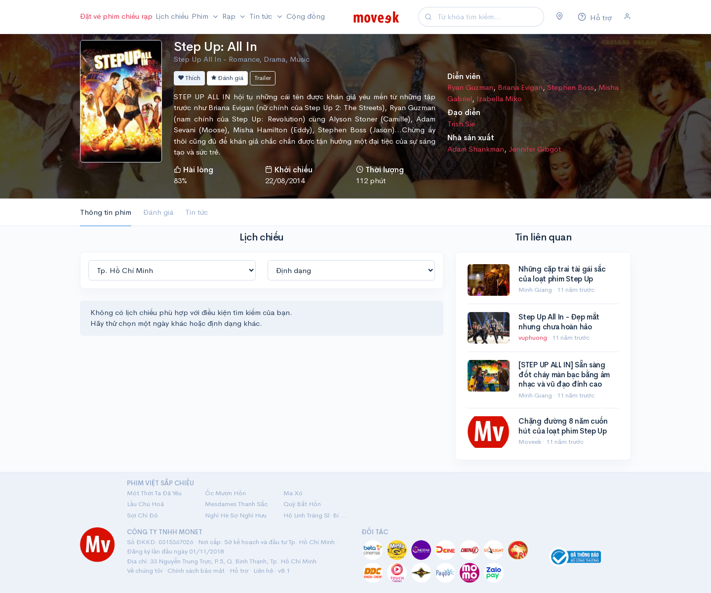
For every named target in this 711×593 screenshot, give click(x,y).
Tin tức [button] (261, 16)
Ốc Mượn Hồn (225, 493)
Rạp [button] (229, 16)
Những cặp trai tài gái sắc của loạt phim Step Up (561, 273)
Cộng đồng (305, 16)
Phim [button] (201, 16)
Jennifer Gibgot (535, 149)
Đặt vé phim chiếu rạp (116, 16)
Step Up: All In (215, 47)
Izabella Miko (499, 98)
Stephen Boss (570, 87)
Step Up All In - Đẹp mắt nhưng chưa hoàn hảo (558, 321)
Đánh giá (227, 78)
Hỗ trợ (239, 570)
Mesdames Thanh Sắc (236, 504)
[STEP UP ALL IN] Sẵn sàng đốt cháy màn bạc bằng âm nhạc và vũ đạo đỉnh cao (564, 374)
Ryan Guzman (470, 87)
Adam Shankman (475, 149)
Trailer (262, 78)
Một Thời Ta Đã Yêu (154, 493)
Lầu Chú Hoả (145, 504)
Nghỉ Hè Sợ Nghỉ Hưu (236, 515)
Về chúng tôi (144, 570)
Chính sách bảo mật (196, 570)
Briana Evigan (520, 87)
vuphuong (533, 337)
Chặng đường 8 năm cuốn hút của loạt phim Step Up (562, 425)
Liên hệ (263, 570)
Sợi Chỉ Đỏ (142, 515)
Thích (189, 78)
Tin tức (196, 212)
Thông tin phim (105, 212)
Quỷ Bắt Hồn (302, 504)
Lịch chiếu (172, 16)
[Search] (489, 17)
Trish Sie (461, 123)
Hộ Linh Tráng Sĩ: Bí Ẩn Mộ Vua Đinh (316, 515)
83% (180, 180)
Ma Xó (293, 493)
